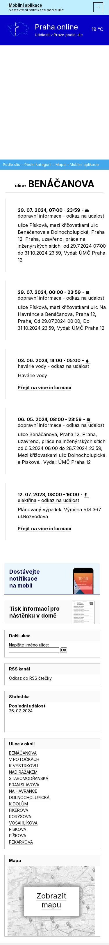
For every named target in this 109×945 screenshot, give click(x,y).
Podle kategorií (37, 164)
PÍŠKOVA (17, 835)
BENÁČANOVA (23, 753)
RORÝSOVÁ (20, 816)
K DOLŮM (18, 803)
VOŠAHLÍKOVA (23, 822)
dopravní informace (53, 214)
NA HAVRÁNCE (23, 791)
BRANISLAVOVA (24, 784)
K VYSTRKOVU (23, 765)
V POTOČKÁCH (24, 759)
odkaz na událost (85, 216)
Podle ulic (11, 164)
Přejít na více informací (44, 387)
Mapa (61, 164)
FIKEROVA (18, 810)
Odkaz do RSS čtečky (30, 678)
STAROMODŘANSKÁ (28, 778)
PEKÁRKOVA (21, 842)
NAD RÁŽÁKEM (23, 772)
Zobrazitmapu (51, 900)
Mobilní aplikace (25, 5)
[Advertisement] (54, 102)
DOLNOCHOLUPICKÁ (29, 797)
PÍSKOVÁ (17, 829)
